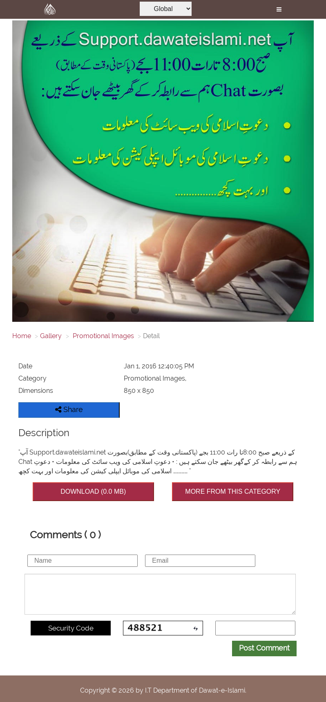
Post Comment (264, 648)
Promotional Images (102, 336)
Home (21, 336)
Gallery (51, 336)
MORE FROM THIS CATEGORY (232, 491)
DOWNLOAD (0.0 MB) (93, 491)
